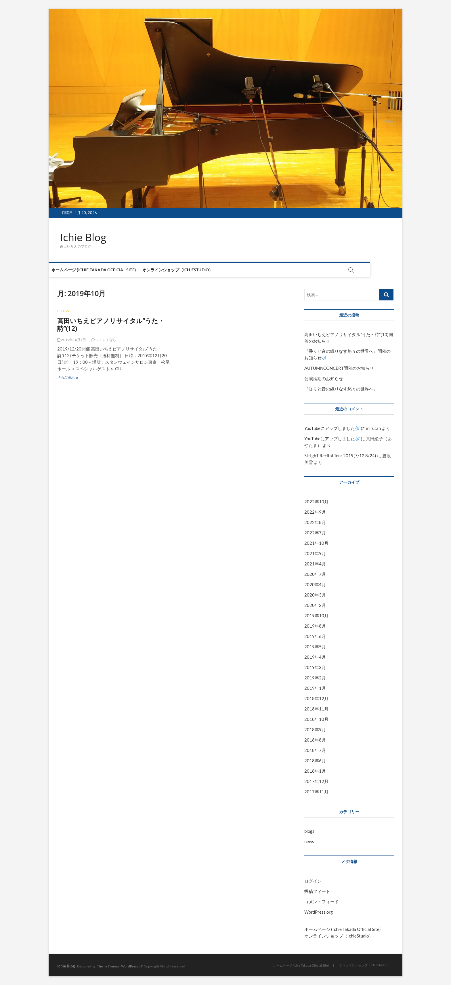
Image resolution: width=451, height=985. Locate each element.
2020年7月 (315, 574)
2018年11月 (316, 708)
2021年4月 (315, 563)
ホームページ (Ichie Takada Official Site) (102, 269)
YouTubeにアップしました (332, 428)
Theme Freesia (108, 966)
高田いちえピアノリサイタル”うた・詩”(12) (111, 324)
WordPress (129, 966)
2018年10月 (316, 719)
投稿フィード (317, 891)
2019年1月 (315, 688)
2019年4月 (315, 657)
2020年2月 (315, 605)
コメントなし (103, 340)
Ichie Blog (83, 237)
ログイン (313, 880)
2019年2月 (315, 677)
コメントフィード (321, 901)
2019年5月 (315, 646)
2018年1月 (315, 770)
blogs (63, 311)
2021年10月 (316, 543)
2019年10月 (316, 615)
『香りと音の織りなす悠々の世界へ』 (341, 389)
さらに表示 (71, 378)
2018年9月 (315, 729)
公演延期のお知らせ (323, 378)
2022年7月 (315, 532)
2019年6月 (315, 636)
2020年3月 (315, 594)
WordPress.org (318, 911)
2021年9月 (315, 553)
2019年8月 (315, 625)
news (309, 841)
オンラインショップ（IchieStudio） (186, 269)
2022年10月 (316, 501)
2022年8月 (315, 522)
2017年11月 (316, 791)
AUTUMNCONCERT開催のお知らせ (339, 368)
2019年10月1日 (71, 340)
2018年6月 (315, 760)
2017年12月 (316, 781)
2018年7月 (315, 750)
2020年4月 (315, 584)
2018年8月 (315, 739)
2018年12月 (316, 698)
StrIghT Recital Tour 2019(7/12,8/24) (340, 455)
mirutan (373, 428)
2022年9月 (315, 512)
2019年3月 (315, 667)
